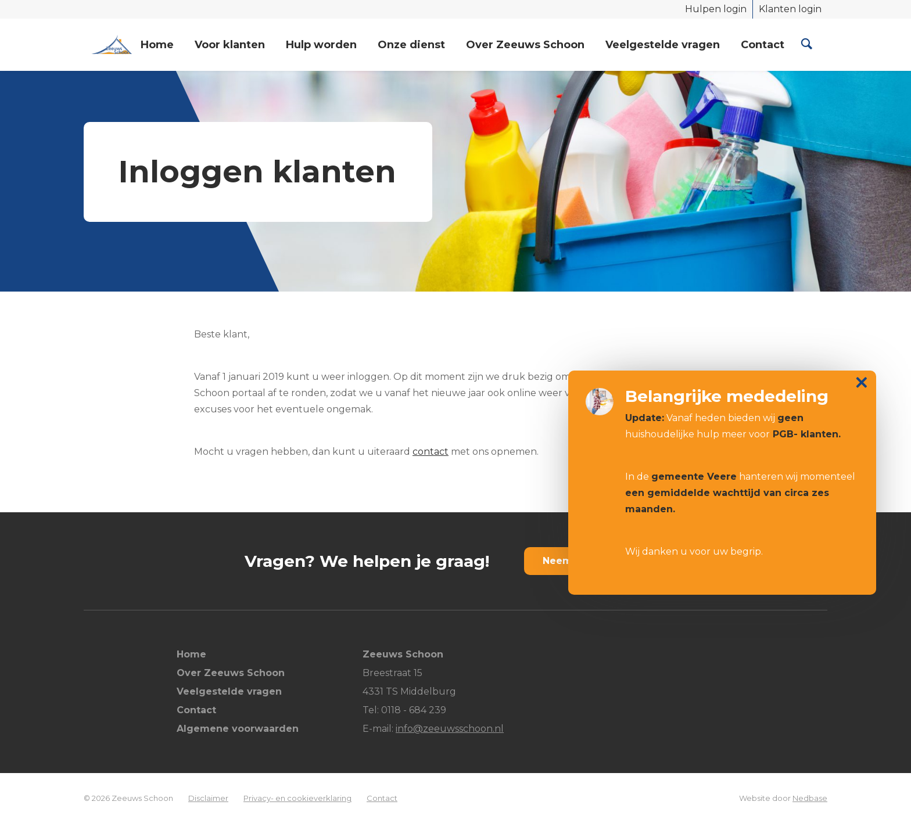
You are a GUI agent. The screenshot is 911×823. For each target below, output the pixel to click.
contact (431, 451)
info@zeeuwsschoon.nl (450, 728)
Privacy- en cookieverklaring (297, 798)
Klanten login (790, 9)
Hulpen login (716, 9)
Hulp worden (321, 44)
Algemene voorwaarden (238, 728)
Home (157, 44)
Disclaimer (208, 798)
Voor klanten (230, 44)
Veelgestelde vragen (662, 44)
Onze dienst (411, 44)
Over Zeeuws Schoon (525, 44)
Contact (762, 44)
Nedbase (809, 798)
